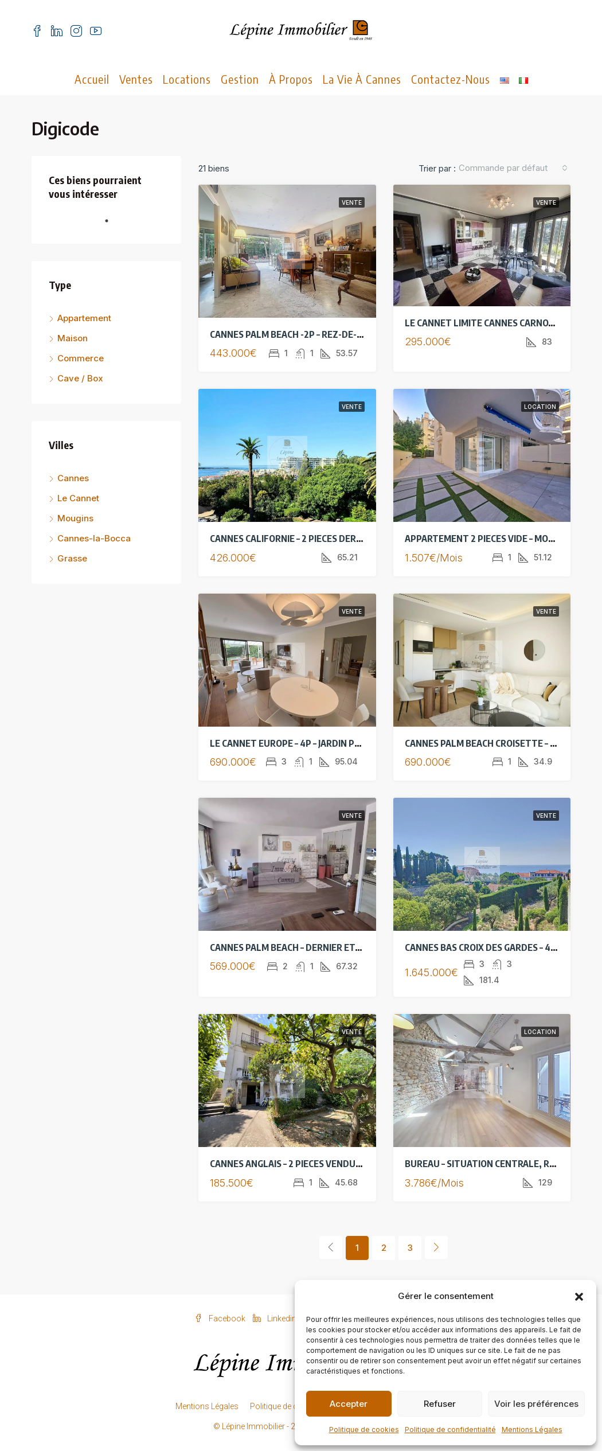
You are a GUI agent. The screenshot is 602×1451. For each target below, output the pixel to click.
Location (540, 406)
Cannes (73, 478)
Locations (187, 79)
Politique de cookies (364, 1429)
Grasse (72, 558)
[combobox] (513, 168)
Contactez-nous (450, 79)
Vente (352, 202)
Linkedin (275, 1318)
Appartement (84, 318)
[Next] (436, 1247)
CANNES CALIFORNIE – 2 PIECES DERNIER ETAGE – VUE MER (329, 538)
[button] (579, 1296)
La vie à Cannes (362, 79)
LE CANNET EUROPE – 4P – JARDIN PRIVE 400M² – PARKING (328, 743)
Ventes (136, 79)
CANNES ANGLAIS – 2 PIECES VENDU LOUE (295, 1163)
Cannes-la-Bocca (94, 538)
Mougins (75, 518)
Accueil (92, 79)
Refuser (440, 1403)
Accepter (349, 1403)
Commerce (80, 358)
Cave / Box (80, 378)
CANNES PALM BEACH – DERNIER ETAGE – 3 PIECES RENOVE (329, 947)
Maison (72, 338)
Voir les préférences (536, 1403)
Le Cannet (78, 498)
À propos (291, 79)
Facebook (220, 1318)
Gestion (240, 79)
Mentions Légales (532, 1429)
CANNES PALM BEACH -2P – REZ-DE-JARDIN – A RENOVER (325, 334)
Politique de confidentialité (450, 1429)
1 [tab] (112, 225)
